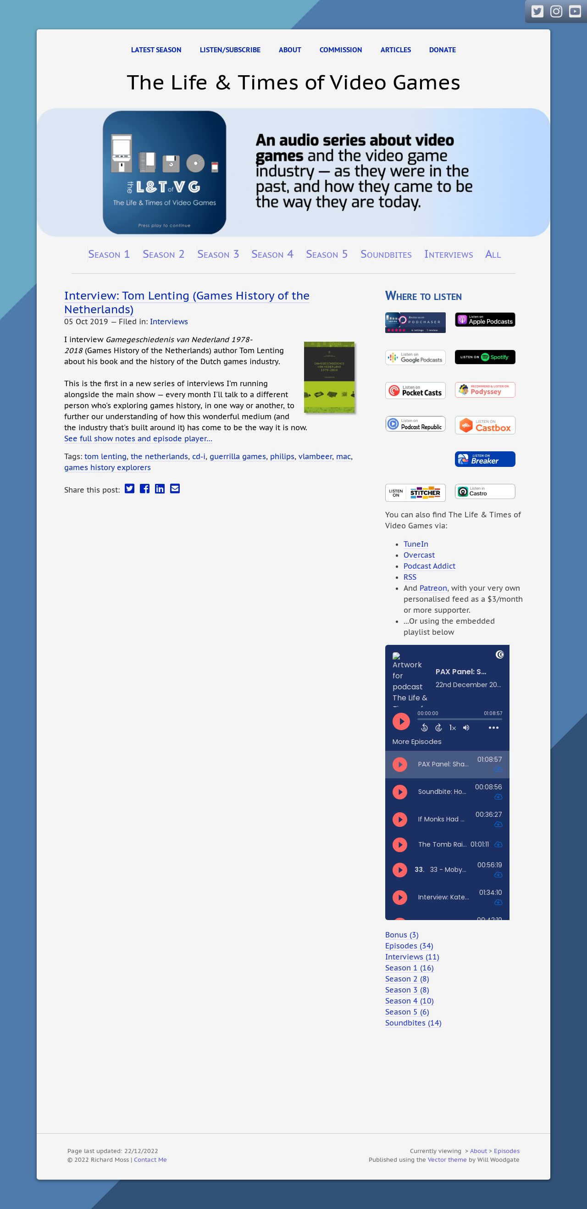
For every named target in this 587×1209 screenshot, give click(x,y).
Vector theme (447, 1159)
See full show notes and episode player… (138, 438)
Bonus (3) (402, 934)
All (493, 254)
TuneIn (416, 544)
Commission (341, 50)
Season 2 (164, 254)
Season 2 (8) (407, 978)
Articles (396, 50)
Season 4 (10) (409, 1000)
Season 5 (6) (407, 1011)
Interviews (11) (412, 956)
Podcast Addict (429, 566)
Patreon (433, 588)
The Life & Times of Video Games (293, 82)
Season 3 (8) (407, 989)
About (290, 50)
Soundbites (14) (413, 1022)
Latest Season (156, 50)
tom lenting (105, 456)
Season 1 (109, 254)
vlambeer (315, 456)
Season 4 (272, 254)
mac (343, 456)
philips (282, 456)
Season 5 (327, 254)
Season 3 (218, 254)
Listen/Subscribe (230, 50)
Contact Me (150, 1159)
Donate (442, 50)
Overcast (419, 555)
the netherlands (159, 456)
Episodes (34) (409, 945)
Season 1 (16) (409, 967)
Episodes (507, 1150)
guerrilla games (238, 456)
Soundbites (386, 254)
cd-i (198, 456)
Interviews (448, 254)
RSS (410, 577)
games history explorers (107, 467)
